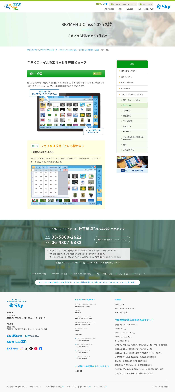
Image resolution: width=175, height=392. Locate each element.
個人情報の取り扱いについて (17, 387)
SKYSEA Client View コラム (125, 333)
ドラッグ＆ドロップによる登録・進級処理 (133, 138)
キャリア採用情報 (121, 312)
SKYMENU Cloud (92, 339)
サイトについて (35, 387)
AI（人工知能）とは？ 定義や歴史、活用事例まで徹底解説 (135, 357)
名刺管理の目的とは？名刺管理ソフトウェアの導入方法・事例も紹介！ (140, 369)
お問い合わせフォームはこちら (114, 239)
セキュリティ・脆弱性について (79, 387)
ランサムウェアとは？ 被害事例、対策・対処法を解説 (134, 373)
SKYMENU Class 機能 (59, 274)
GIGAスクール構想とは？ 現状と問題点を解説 (131, 361)
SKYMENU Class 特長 (39, 274)
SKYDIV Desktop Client (92, 317)
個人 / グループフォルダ (131, 100)
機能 (120, 9)
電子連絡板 (127, 116)
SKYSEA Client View (92, 305)
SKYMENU (78, 334)
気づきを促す (125, 88)
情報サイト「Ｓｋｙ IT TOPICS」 (126, 325)
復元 (124, 144)
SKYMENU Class (92, 352)
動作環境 (130, 9)
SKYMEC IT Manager (92, 323)
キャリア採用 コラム (122, 341)
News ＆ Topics (139, 274)
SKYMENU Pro (92, 358)
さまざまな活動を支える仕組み (132, 94)
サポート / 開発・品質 (145, 9)
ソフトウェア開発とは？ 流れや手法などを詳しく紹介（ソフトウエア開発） (141, 345)
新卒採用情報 (119, 304)
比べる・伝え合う (127, 82)
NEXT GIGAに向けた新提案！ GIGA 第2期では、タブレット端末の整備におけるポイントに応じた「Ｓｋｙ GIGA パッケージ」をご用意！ (87, 282)
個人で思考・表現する (129, 71)
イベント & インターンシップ (125, 308)
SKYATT (92, 329)
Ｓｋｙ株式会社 (162, 387)
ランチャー (127, 131)
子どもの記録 (127, 121)
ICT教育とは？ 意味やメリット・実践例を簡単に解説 (133, 365)
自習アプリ (127, 126)
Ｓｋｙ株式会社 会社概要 (54, 387)
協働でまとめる (126, 76)
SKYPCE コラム (120, 329)
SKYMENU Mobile (92, 345)
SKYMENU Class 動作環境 (82, 274)
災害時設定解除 (128, 150)
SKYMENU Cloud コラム (123, 337)
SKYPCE (92, 311)
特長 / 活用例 (109, 9)
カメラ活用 (127, 110)
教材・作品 (127, 105)
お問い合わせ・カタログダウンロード (124, 4)
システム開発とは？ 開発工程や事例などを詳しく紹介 (134, 349)
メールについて (100, 387)
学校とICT (78, 371)
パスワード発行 (147, 4)
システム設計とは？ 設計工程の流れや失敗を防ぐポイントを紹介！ (138, 353)
